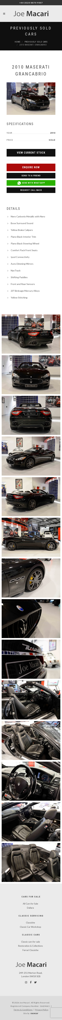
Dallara (30, 907)
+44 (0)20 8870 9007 (31, 2)
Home (18, 42)
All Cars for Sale (30, 903)
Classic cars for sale (30, 941)
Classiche (30, 922)
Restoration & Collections (30, 946)
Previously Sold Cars (36, 42)
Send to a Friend (31, 176)
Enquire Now (31, 167)
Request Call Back (31, 190)
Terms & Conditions (23, 1009)
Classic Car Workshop (30, 927)
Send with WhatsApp (31, 183)
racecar (34, 1013)
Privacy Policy (41, 1009)
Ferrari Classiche (30, 950)
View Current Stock (31, 152)
